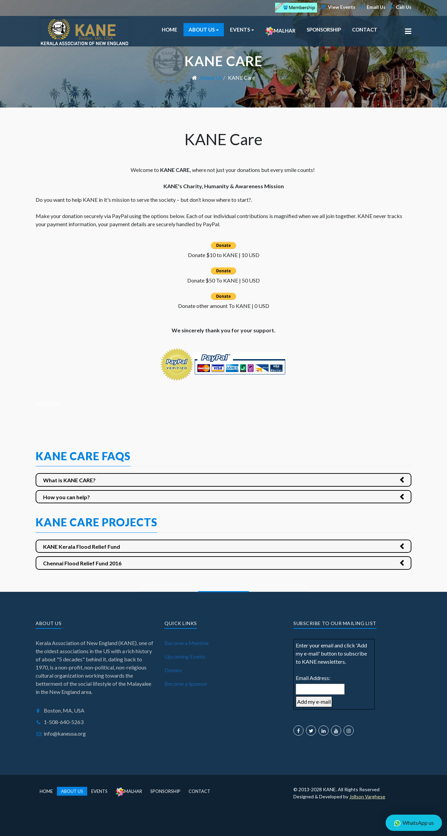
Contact (364, 29)
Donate (173, 670)
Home (169, 29)
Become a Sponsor (186, 683)
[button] (408, 31)
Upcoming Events (185, 656)
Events (99, 791)
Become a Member (186, 643)
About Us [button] (204, 29)
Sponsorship (324, 29)
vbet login (47, 403)
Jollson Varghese (367, 796)
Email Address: (313, 678)
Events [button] (242, 29)
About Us (72, 791)
